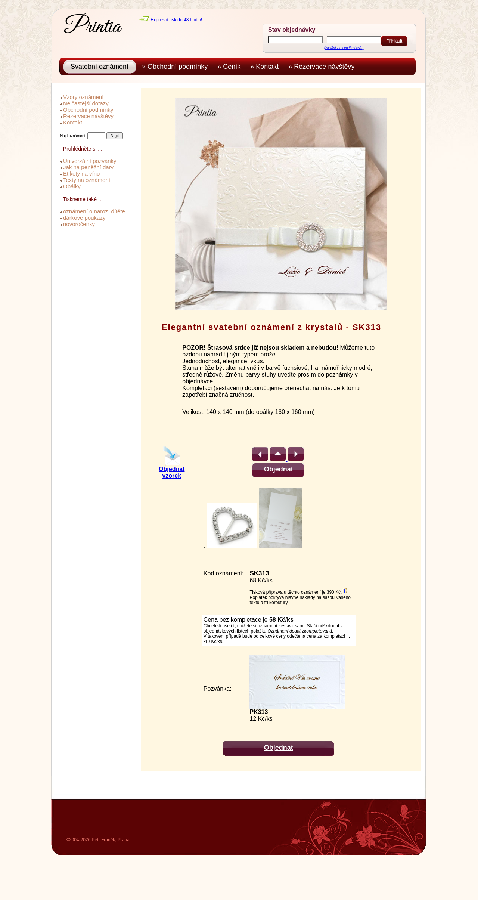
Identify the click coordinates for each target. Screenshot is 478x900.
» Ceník (230, 66)
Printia (93, 26)
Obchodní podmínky (88, 109)
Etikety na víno (81, 173)
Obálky (72, 186)
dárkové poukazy (84, 217)
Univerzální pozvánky (90, 161)
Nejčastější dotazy (86, 103)
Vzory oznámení (83, 97)
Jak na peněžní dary (88, 167)
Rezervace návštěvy (88, 116)
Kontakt (72, 122)
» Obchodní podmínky (176, 66)
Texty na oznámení (86, 180)
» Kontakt (266, 66)
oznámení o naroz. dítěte (94, 211)
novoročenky (79, 224)
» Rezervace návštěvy (323, 66)
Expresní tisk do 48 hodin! (170, 19)
